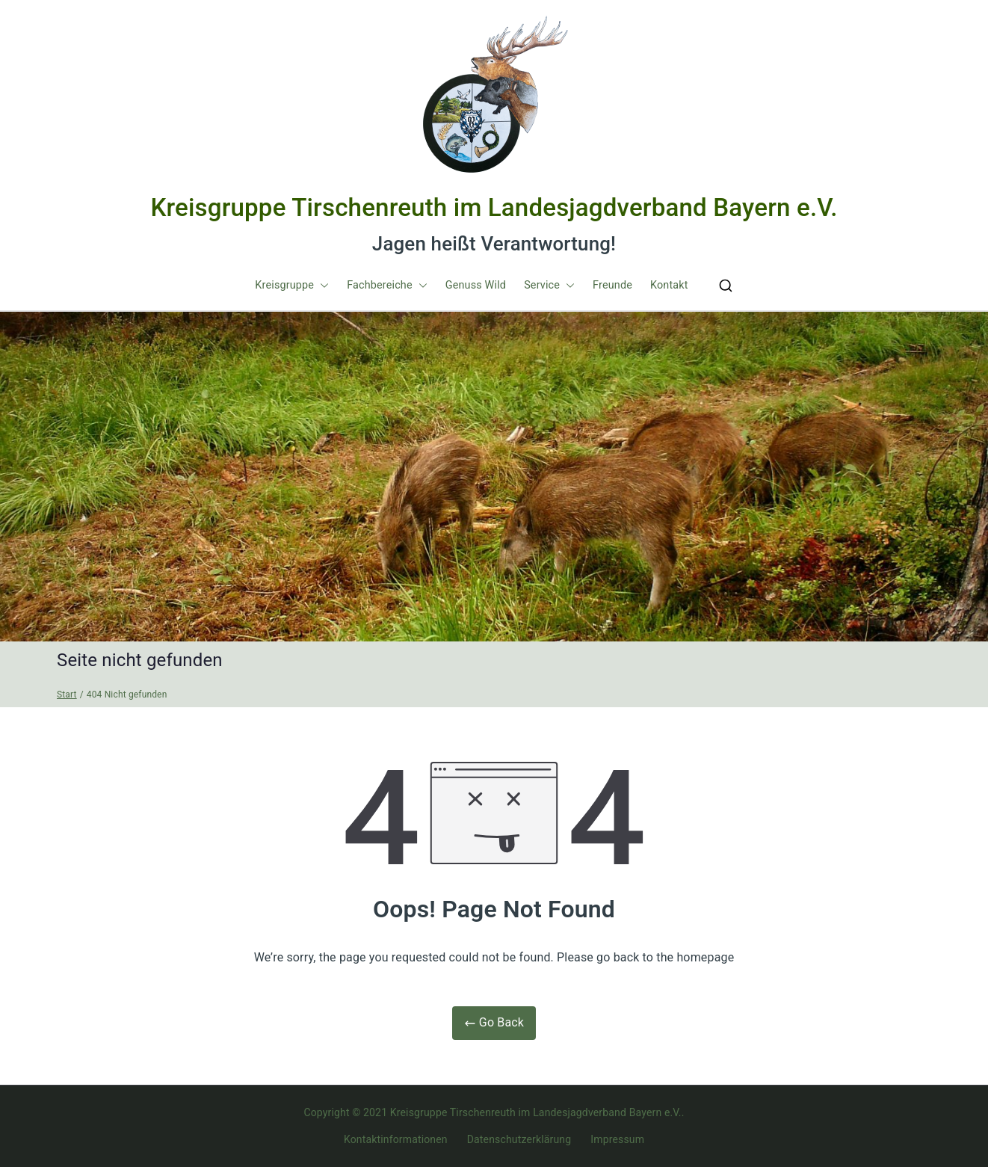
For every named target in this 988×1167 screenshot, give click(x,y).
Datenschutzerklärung (519, 1139)
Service (549, 285)
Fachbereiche (387, 285)
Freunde (612, 285)
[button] (321, 285)
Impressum (617, 1139)
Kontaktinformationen (396, 1139)
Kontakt (669, 285)
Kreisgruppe (292, 285)
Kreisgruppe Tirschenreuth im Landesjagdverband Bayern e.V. (493, 207)
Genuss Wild (475, 285)
